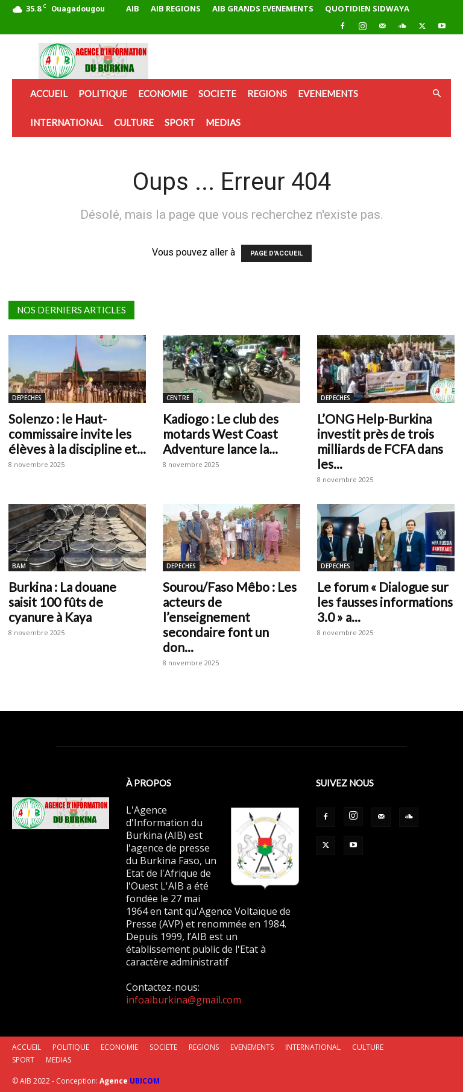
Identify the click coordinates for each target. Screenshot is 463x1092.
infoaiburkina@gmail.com (183, 999)
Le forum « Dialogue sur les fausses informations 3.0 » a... (385, 601)
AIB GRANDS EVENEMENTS (262, 8)
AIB (132, 8)
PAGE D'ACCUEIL (276, 253)
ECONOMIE (162, 93)
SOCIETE (217, 93)
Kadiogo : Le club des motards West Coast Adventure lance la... (221, 433)
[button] (436, 93)
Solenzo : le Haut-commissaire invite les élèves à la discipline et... (77, 433)
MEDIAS (223, 122)
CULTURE (134, 122)
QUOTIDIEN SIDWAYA (367, 8)
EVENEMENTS (328, 93)
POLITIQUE (102, 93)
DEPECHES (27, 398)
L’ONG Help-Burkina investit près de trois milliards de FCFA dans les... (380, 441)
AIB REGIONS (176, 8)
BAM (19, 566)
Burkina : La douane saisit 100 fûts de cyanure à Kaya (62, 601)
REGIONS (267, 93)
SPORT (180, 122)
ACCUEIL (49, 93)
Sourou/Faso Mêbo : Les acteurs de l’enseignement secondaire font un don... (230, 616)
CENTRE (177, 398)
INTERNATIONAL (66, 122)
